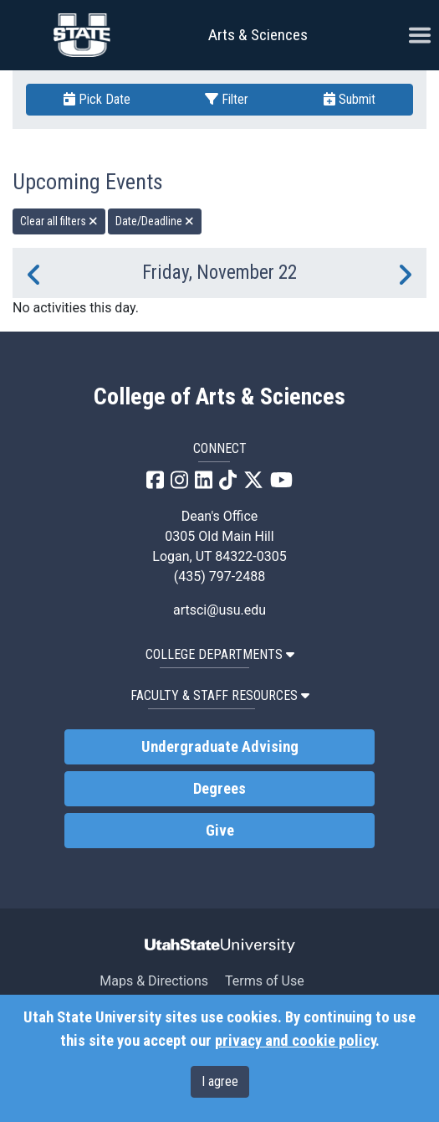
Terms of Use (264, 981)
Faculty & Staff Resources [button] (219, 695)
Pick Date (97, 99)
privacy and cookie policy (295, 1041)
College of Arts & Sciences (219, 397)
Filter (226, 99)
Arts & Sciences (258, 34)
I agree (220, 1081)
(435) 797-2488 (219, 576)
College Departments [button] (219, 654)
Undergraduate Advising (220, 747)
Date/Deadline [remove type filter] (154, 221)
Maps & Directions (154, 981)
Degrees (219, 789)
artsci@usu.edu (219, 610)
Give (220, 830)
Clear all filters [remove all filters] (59, 221)
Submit (349, 99)
